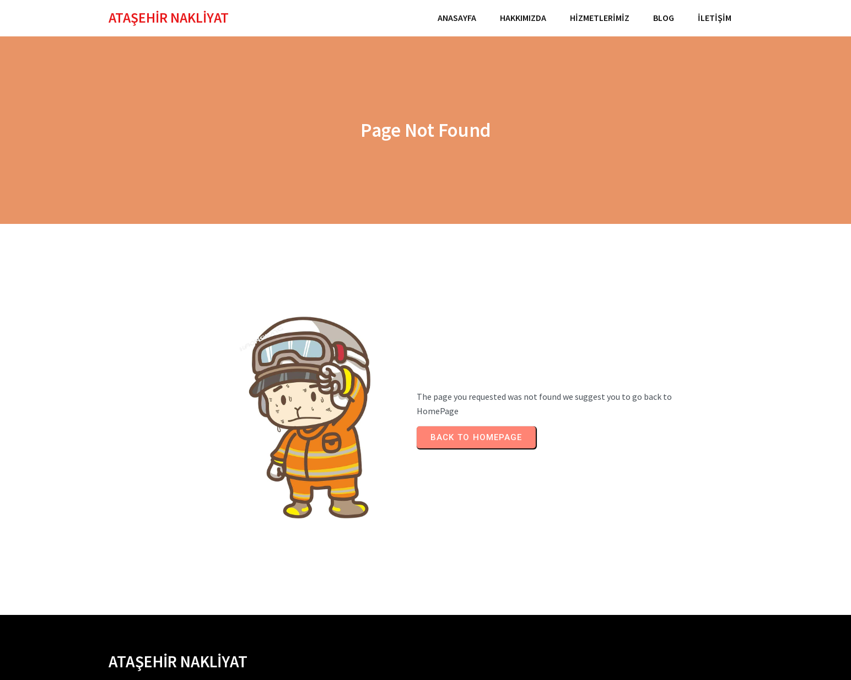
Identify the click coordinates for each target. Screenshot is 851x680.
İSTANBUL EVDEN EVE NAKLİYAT (168, 577)
